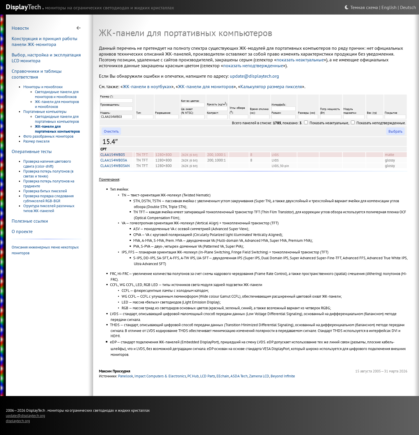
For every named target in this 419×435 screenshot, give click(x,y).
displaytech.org (18, 420)
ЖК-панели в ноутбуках (147, 86)
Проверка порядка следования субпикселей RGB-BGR (48, 198)
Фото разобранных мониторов (48, 136)
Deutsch (408, 7)
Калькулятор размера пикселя (271, 86)
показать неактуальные (300, 60)
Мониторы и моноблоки (43, 86)
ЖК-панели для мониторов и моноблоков (57, 104)
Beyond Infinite (283, 376)
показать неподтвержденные (253, 65)
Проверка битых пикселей (45, 191)
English (389, 7)
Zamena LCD (259, 376)
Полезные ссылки (30, 221)
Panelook (125, 376)
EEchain (222, 376)
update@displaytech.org (254, 76)
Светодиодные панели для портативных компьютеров (57, 119)
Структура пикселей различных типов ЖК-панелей (48, 208)
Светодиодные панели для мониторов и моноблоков (57, 94)
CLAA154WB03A (113, 160)
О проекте (22, 231)
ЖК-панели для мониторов (206, 86)
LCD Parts (207, 376)
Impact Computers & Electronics (160, 376)
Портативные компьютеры (45, 111)
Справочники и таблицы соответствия (37, 74)
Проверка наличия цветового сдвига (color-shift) (47, 164)
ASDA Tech (239, 376)
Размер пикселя (36, 141)
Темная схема (361, 7)
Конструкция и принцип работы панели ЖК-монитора (44, 41)
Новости (20, 28)
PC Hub (193, 376)
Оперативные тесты (32, 151)
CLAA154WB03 (112, 154)
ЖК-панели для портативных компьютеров (57, 129)
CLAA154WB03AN (115, 165)
